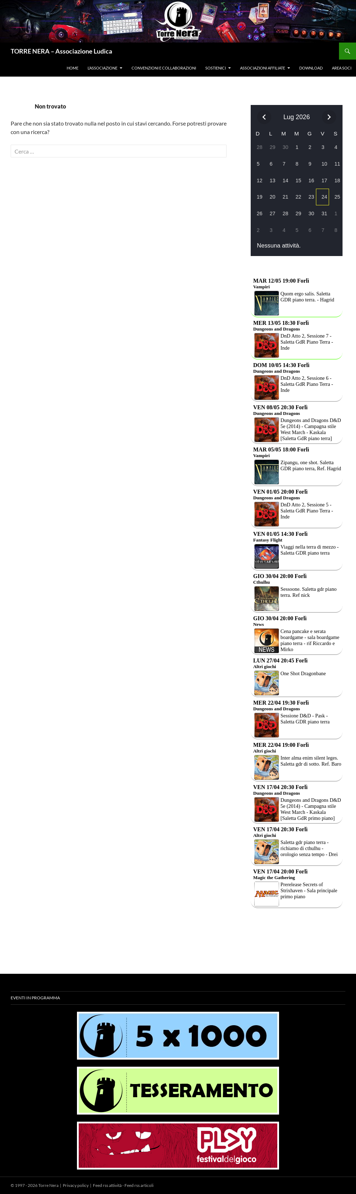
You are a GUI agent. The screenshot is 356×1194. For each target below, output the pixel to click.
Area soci (341, 68)
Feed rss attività (107, 1185)
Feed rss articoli (139, 1185)
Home (72, 68)
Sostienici (215, 68)
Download (311, 68)
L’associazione (102, 68)
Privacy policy (76, 1185)
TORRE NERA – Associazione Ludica (61, 51)
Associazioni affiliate (262, 68)
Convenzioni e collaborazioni (164, 68)
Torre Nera (48, 1185)
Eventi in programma (35, 997)
